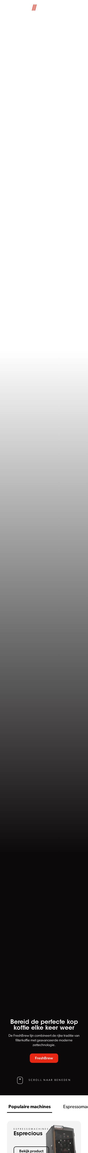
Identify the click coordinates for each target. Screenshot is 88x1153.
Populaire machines (29, 1107)
